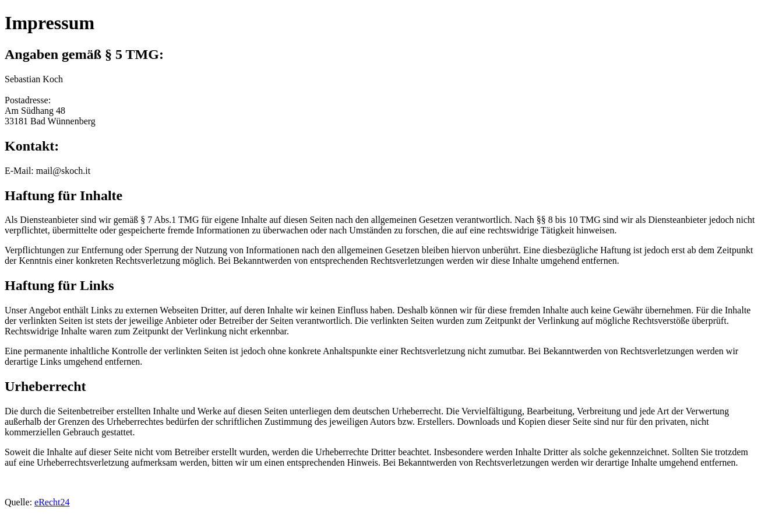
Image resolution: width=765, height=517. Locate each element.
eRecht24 (51, 502)
